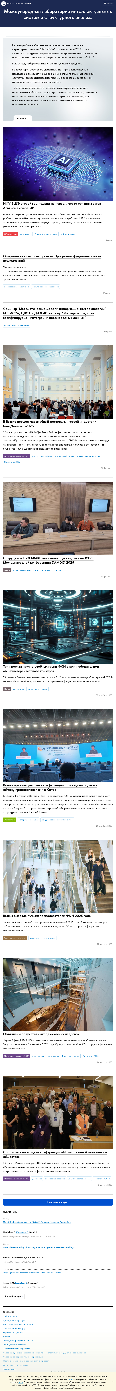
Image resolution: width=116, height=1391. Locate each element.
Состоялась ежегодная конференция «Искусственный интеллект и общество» (55, 1154)
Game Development (64, 456)
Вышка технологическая (46, 234)
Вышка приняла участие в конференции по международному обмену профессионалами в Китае (50, 787)
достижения (26, 234)
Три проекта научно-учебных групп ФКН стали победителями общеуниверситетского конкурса (51, 668)
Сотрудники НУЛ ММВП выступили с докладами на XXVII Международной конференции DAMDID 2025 (48, 560)
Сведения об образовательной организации (23, 1356)
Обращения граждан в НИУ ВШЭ (18, 1340)
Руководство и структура (14, 1320)
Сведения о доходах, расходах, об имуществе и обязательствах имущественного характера (44, 1352)
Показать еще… (58, 1202)
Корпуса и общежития (13, 1332)
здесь (71, 1379)
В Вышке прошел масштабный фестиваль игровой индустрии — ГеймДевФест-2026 (51, 423)
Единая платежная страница (15, 1364)
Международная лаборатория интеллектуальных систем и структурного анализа (58, 14)
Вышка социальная (70, 1056)
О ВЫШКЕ (8, 1312)
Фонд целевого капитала (14, 1344)
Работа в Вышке (10, 1369)
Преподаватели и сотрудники (16, 1328)
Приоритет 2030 (12, 461)
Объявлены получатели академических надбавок (41, 1034)
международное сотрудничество (57, 819)
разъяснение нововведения (46, 286)
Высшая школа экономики (19, 3)
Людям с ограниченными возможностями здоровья (26, 1360)
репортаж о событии (42, 456)
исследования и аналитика (16, 286)
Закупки (6, 1336)
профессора (53, 1056)
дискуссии (37, 1178)
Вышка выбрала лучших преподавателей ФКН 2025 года (47, 915)
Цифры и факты (10, 1316)
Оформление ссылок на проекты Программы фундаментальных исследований (52, 258)
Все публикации (14, 1296)
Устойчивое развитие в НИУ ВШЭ (18, 1324)
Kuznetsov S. (22, 1232)
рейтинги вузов (68, 234)
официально (49, 937)
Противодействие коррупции (16, 1348)
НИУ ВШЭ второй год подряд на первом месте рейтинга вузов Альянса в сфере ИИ (52, 205)
